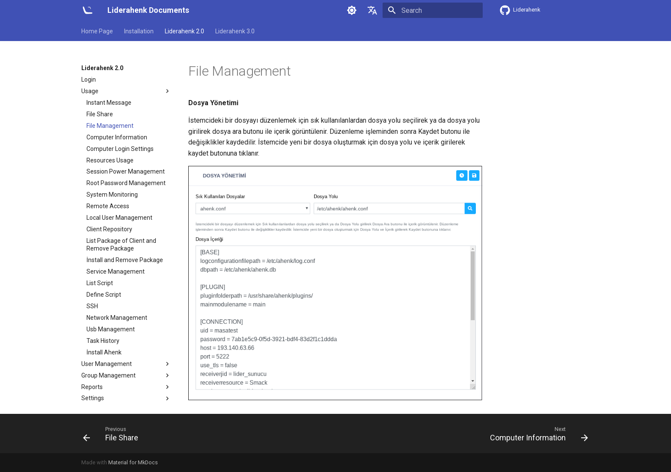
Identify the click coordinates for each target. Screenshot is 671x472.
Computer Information (116, 137)
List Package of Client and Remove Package (121, 244)
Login (88, 79)
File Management (110, 125)
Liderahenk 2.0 (184, 31)
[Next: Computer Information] (536, 433)
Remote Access (107, 206)
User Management (126, 364)
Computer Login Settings (120, 148)
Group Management (126, 375)
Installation (139, 31)
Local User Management (119, 217)
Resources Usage (110, 160)
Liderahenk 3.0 (235, 31)
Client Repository (109, 229)
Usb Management (110, 329)
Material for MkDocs (133, 462)
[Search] (433, 10)
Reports (126, 387)
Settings (126, 398)
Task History (102, 340)
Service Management (115, 271)
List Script (99, 283)
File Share (99, 114)
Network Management (116, 317)
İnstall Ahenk (104, 352)
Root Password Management (126, 183)
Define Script (103, 294)
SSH (92, 306)
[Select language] (372, 10)
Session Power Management (125, 171)
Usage (126, 91)
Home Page (97, 31)
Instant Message (108, 102)
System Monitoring (112, 194)
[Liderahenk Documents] (87, 10)
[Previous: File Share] (113, 433)
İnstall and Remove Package (124, 260)
